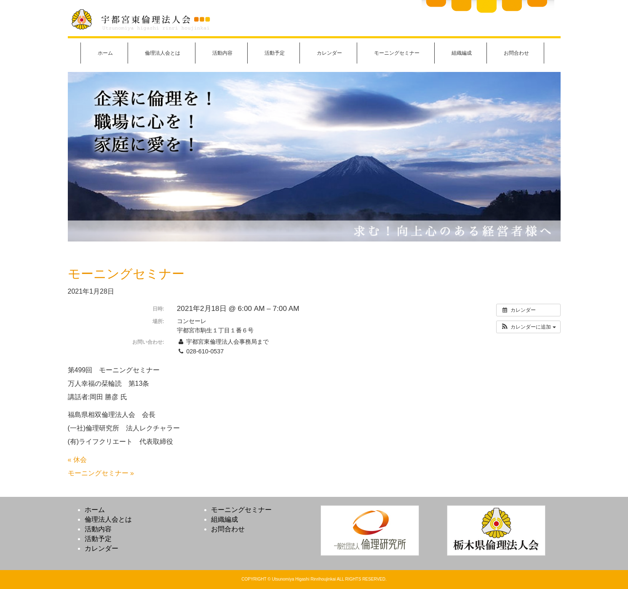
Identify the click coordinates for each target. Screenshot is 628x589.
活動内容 (222, 53)
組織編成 (462, 53)
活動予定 (275, 53)
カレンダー (329, 53)
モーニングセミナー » (101, 473)
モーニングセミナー (397, 53)
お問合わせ (516, 53)
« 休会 (77, 459)
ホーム (105, 53)
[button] (528, 327)
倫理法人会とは (162, 53)
